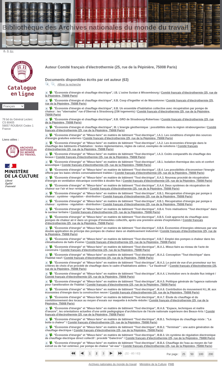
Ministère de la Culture (153, 364)
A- (4, 50)
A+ (12, 51)
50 (191, 354)
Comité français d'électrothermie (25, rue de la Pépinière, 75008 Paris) (128, 138)
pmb (171, 364)
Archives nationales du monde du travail (113, 364)
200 (210, 354)
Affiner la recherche (69, 84)
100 (201, 354)
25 (183, 354)
